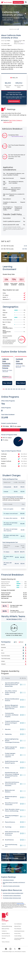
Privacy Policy (17, 933)
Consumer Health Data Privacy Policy (19, 939)
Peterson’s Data (20, 903)
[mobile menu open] (26, 2)
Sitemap (3, 938)
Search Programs (18, 2)
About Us (4, 923)
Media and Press (5, 928)
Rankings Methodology (7, 926)
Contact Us (4, 931)
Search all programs (14, 101)
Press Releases (17, 928)
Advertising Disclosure (19, 931)
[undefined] (6, 2)
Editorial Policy (17, 926)
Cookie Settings (17, 935)
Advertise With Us (6, 933)
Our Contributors (18, 923)
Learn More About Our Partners (14, 92)
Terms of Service (5, 941)
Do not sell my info (6, 935)
